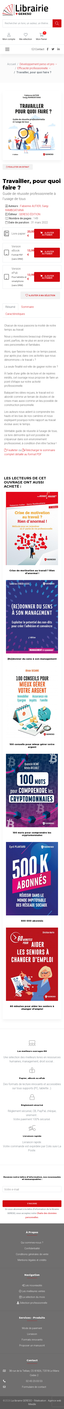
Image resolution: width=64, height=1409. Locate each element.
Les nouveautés (32, 1285)
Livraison (32, 1334)
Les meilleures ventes (32, 1291)
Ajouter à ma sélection (40, 295)
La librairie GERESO (21, 1400)
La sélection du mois (32, 1297)
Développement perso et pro (37, 64)
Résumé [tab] (10, 307)
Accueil (11, 64)
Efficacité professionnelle (32, 68)
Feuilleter (11, 450)
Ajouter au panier (47, 234)
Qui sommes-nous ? (32, 1242)
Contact (38, 49)
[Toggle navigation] (7, 49)
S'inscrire (32, 1204)
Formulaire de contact (34, 1387)
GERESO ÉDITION (29, 214)
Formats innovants (32, 1339)
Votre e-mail (11, 1189)
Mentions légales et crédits (32, 1260)
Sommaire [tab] (27, 307)
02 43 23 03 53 (34, 1381)
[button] (9, 37)
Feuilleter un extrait (17, 167)
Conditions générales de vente (32, 1254)
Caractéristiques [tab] (15, 314)
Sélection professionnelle (32, 1302)
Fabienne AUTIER (30, 206)
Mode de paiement (32, 1328)
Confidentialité (32, 1248)
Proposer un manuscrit (32, 1345)
